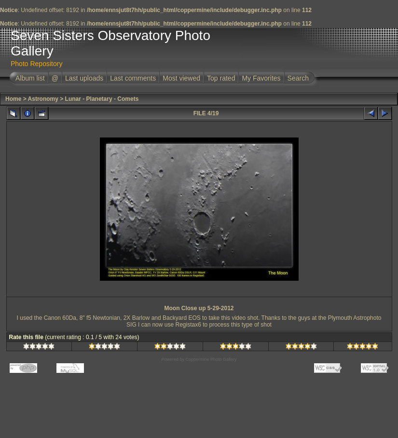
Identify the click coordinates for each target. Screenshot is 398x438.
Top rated (221, 78)
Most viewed (181, 78)
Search (298, 78)
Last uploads (84, 78)
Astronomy (43, 99)
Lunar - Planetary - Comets (102, 99)
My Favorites (261, 78)
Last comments (133, 78)
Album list (30, 78)
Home (13, 99)
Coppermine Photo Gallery (210, 359)
